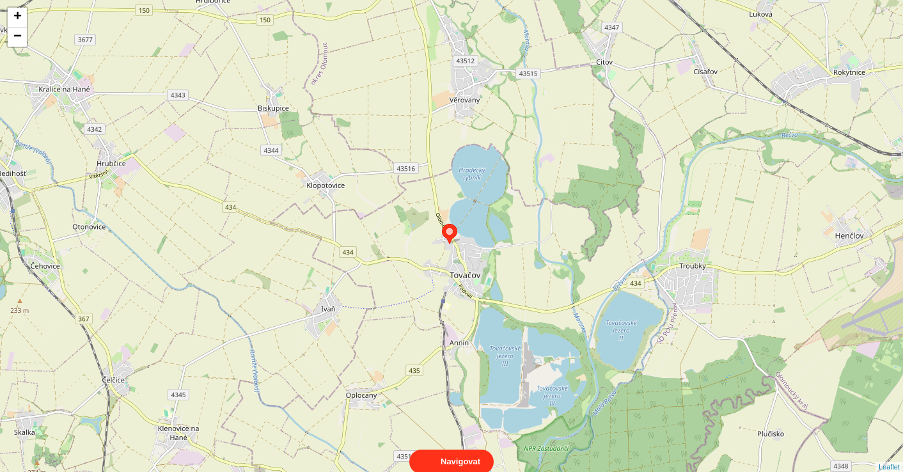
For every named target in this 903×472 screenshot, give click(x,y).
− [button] (17, 37)
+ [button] (17, 17)
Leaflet (889, 455)
